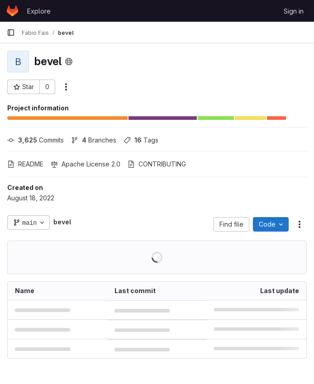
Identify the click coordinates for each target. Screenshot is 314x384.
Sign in (294, 11)
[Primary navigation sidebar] (11, 32)
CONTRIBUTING (157, 164)
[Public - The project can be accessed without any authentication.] (68, 61)
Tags (141, 140)
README (25, 164)
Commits (35, 140)
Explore (39, 11)
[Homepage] (12, 11)
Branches (93, 140)
